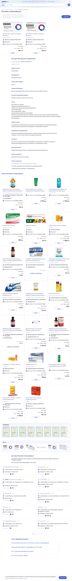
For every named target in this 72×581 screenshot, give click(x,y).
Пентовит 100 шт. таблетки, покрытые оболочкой (11, 34)
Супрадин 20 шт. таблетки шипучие (57, 225)
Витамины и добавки (9, 9)
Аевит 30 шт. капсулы (31, 225)
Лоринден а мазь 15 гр (31, 364)
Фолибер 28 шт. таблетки (9, 225)
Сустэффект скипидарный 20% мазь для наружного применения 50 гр (35, 259)
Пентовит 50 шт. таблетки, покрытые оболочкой (35, 34)
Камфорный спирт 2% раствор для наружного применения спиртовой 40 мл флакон (13, 190)
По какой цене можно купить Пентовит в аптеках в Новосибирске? (35, 543)
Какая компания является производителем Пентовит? (35, 547)
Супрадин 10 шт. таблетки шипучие (11, 364)
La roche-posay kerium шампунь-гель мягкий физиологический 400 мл (58, 190)
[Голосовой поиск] (66, 5)
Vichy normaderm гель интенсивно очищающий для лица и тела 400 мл (57, 365)
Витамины (16, 9)
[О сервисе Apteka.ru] (69, 1)
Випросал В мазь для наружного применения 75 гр (10, 294)
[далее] (67, 431)
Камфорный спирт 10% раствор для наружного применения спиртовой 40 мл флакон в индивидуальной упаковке (59, 329)
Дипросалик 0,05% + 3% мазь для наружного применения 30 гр (34, 329)
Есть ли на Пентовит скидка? (35, 555)
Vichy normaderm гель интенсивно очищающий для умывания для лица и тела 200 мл (35, 190)
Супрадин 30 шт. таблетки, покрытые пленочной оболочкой (12, 398)
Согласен (62, 577)
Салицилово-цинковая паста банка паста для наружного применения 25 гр (59, 259)
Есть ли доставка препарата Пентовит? (35, 551)
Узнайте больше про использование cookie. (16, 578)
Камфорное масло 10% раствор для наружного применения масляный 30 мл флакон (35, 294)
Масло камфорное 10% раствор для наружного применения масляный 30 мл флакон (12, 260)
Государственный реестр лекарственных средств (24, 163)
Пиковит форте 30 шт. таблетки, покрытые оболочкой (33, 398)
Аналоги (66, 16)
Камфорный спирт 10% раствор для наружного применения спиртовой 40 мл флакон (13, 329)
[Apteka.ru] (5, 2)
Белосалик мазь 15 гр (54, 293)
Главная (3, 9)
